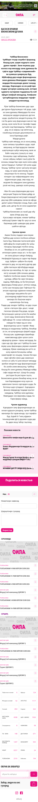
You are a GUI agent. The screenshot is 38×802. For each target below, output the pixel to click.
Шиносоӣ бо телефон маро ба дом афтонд (18, 438)
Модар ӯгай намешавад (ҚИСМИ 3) (13, 675)
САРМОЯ (20, 23)
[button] (34, 15)
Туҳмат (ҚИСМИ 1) (6, 667)
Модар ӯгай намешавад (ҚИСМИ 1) (13, 592)
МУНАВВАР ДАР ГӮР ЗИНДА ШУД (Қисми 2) (18, 468)
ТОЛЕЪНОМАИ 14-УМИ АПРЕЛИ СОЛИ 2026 (15, 608)
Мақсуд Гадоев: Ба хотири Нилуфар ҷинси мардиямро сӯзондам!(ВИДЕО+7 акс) (18, 458)
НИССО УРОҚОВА (8, 40)
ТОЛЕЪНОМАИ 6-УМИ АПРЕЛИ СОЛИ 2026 (14, 584)
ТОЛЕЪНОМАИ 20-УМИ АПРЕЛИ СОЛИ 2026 (15, 651)
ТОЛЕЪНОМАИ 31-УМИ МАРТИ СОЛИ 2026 (15, 576)
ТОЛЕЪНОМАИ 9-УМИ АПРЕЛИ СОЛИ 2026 (14, 568)
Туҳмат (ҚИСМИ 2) (6, 683)
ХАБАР (7, 23)
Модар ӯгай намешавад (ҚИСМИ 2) (13, 659)
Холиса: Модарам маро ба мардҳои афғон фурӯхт (18, 447)
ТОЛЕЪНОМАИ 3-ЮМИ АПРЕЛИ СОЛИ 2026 (15, 600)
